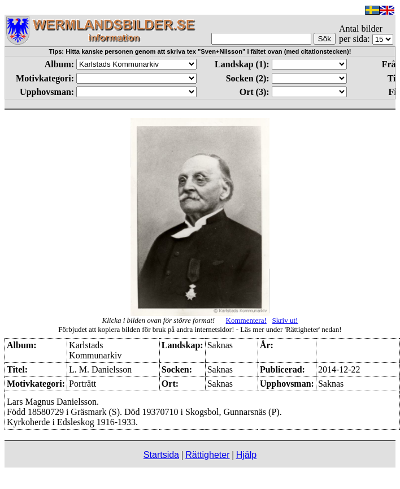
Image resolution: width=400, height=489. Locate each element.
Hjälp (246, 455)
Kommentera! (246, 320)
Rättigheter (207, 455)
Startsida (161, 455)
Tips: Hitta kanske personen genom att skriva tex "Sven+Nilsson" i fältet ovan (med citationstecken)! (200, 51)
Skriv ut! (285, 320)
